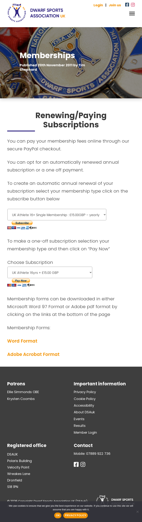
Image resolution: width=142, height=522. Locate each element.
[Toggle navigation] (131, 13)
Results (80, 425)
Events (79, 419)
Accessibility (84, 405)
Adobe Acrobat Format (33, 354)
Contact (83, 445)
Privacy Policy (85, 392)
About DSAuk (84, 412)
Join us (115, 5)
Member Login (85, 432)
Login (98, 5)
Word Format (22, 341)
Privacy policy (75, 515)
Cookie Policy (85, 398)
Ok (58, 515)
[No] (137, 511)
